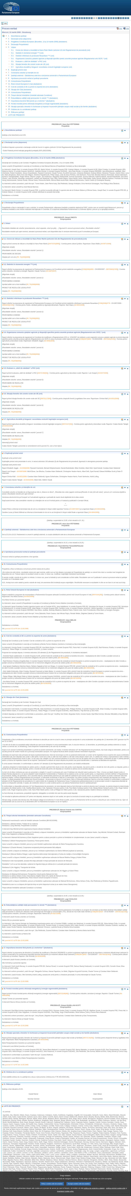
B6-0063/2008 (63, 658)
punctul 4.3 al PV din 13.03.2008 (16, 940)
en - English (89, 18)
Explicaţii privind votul (19, 70)
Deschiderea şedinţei (18, 36)
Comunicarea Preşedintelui (21, 81)
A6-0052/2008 (29, 596)
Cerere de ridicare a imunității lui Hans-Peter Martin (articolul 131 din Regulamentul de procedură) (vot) (53, 50)
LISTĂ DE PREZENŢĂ (16, 115)
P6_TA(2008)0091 (32, 318)
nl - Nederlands (111, 18)
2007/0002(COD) (112, 269)
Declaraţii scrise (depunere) (21, 39)
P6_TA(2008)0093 (14, 386)
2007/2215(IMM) (53, 244)
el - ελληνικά (87, 18)
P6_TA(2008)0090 (32, 284)
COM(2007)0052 (80, 954)
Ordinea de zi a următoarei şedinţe (23, 109)
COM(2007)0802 (85, 339)
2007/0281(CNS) (109, 339)
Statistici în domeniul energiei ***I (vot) (29, 53)
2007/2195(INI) (42, 373)
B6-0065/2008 (89, 668)
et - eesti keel (84, 18)
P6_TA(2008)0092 (32, 354)
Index (5, 23)
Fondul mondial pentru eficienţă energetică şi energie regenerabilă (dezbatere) (39, 104)
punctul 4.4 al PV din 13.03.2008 (16, 981)
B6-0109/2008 (46, 683)
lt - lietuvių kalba (104, 18)
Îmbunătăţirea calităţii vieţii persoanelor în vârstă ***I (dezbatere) (34, 98)
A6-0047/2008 (102, 373)
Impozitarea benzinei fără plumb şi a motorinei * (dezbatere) (32, 101)
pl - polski (113, 18)
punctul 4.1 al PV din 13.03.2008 (16, 1026)
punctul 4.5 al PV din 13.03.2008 (16, 628)
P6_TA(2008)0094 (14, 412)
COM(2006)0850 (88, 269)
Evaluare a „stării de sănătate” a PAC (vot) (31, 61)
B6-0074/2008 (76, 678)
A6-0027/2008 (55, 913)
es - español (75, 18)
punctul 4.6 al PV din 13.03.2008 (16, 690)
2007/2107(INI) (67, 424)
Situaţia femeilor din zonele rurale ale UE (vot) (32, 64)
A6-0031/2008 (113, 398)
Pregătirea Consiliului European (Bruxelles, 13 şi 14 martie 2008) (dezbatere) (39, 42)
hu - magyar (106, 18)
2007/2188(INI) (63, 993)
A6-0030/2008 (40, 956)
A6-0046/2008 (49, 341)
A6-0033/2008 (43, 1040)
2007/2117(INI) (45, 398)
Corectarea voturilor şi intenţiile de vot (25, 73)
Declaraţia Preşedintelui (19, 44)
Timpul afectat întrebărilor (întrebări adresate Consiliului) (31, 95)
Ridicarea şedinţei (17, 112)
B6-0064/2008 (76, 663)
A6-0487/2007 (51, 271)
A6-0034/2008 (7, 426)
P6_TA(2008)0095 (14, 439)
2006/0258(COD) (8, 305)
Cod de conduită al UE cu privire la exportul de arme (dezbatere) (34, 87)
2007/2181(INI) (97, 595)
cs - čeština (77, 18)
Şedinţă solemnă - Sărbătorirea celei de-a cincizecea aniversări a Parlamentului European (43, 75)
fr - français (92, 18)
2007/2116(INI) (88, 1038)
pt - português (116, 18)
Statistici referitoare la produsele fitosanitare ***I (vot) (35, 56)
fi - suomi (126, 18)
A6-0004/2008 (79, 305)
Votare (13, 47)
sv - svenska (128, 18)
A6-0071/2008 (106, 244)
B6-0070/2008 (98, 673)
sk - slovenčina (121, 18)
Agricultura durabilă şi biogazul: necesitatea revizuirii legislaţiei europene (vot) (44, 67)
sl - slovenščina (123, 18)
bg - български (72, 18)
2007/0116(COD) (121, 912)
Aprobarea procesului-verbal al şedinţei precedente (29, 78)
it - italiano (99, 18)
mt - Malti (109, 18)
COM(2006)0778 (104, 303)
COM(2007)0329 (97, 912)
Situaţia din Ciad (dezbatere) (21, 90)
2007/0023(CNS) (105, 954)
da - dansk (79, 18)
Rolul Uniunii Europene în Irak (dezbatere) (26, 84)
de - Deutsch (82, 18)
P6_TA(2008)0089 (23, 257)
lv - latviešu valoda (101, 18)
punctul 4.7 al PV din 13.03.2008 (16, 1065)
